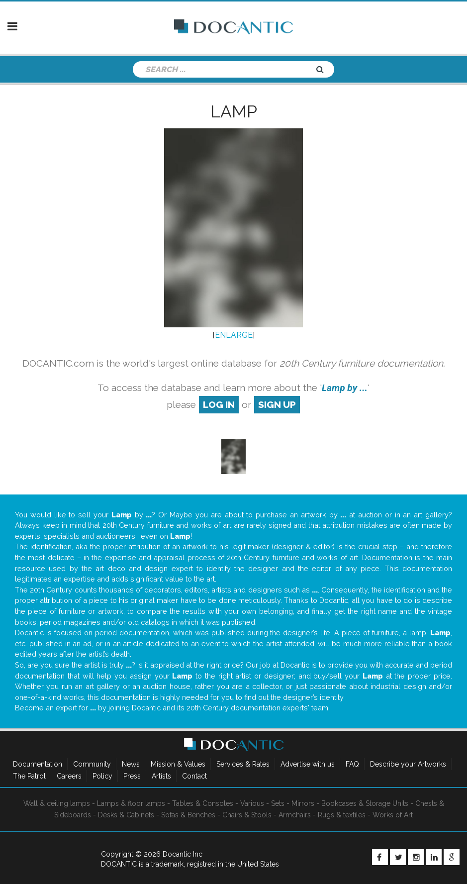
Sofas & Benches (188, 815)
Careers (69, 776)
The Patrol (29, 776)
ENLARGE (234, 335)
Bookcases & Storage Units (364, 803)
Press (132, 776)
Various (252, 803)
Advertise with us (307, 764)
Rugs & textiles (342, 815)
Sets (277, 803)
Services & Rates (243, 764)
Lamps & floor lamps (131, 803)
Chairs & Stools (247, 815)
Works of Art (393, 815)
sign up (277, 404)
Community (92, 764)
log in (219, 404)
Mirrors (302, 803)
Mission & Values (178, 764)
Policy (102, 776)
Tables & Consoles (202, 803)
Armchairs (295, 815)
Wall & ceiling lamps (56, 803)
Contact (194, 776)
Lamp (233, 111)
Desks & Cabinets (126, 815)
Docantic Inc (182, 854)
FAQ (352, 764)
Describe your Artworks (408, 764)
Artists (161, 776)
